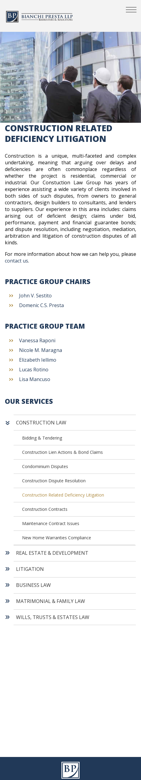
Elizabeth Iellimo (37, 360)
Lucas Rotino (33, 369)
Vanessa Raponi (37, 340)
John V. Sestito (35, 295)
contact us (16, 260)
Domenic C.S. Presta (41, 305)
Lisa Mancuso (34, 379)
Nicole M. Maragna (40, 350)
